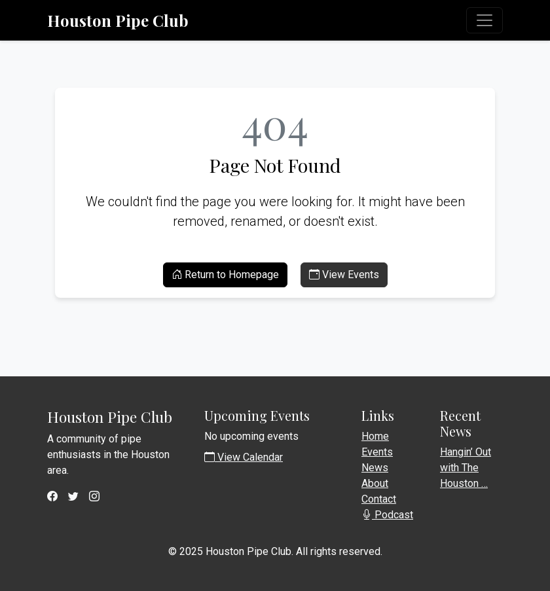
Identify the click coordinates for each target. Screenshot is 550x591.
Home (375, 436)
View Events (344, 274)
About (374, 483)
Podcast (387, 515)
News (374, 467)
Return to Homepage (225, 274)
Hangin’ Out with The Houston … (465, 468)
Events (377, 452)
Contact (378, 499)
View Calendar (243, 457)
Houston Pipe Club (118, 20)
